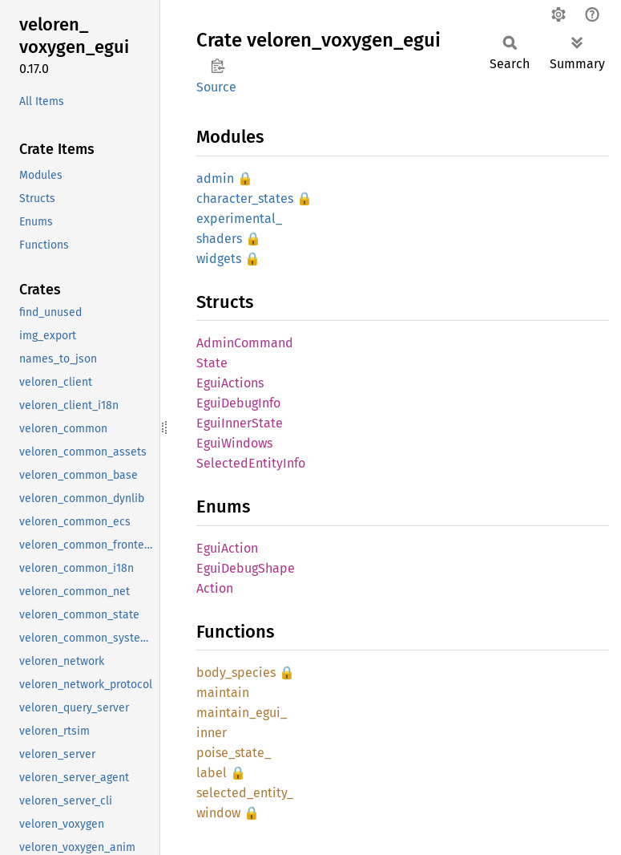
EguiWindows (234, 443)
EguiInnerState (239, 423)
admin (215, 178)
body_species (236, 672)
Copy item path (217, 65)
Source (216, 87)
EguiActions (230, 383)
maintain (222, 692)
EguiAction (227, 548)
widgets (218, 258)
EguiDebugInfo (238, 403)
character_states (244, 198)
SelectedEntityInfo (250, 463)
